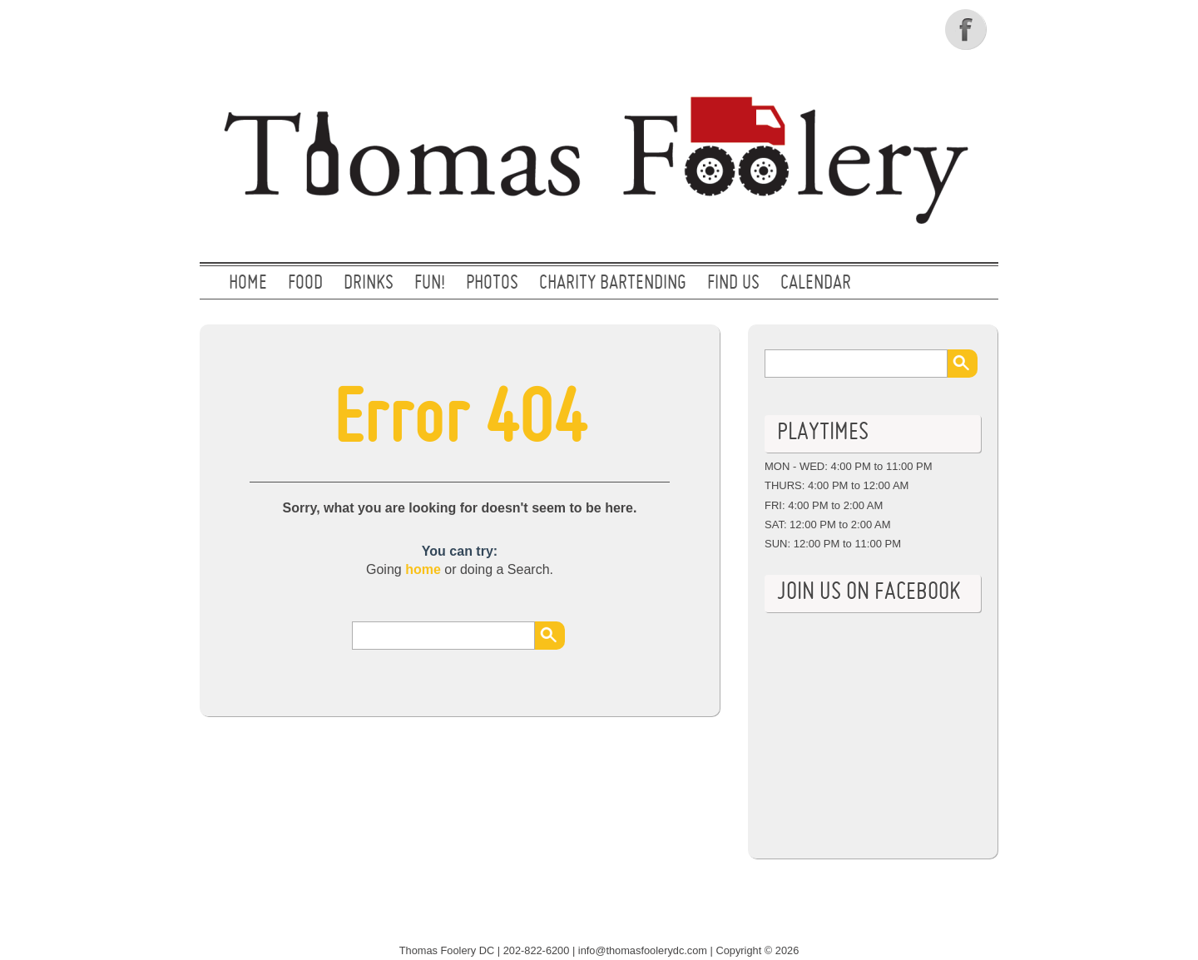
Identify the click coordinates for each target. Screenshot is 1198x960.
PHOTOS (492, 284)
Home (248, 284)
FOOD (305, 284)
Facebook (967, 29)
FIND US (733, 284)
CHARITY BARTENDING (612, 284)
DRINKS (369, 284)
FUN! (429, 284)
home (423, 569)
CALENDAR (815, 284)
